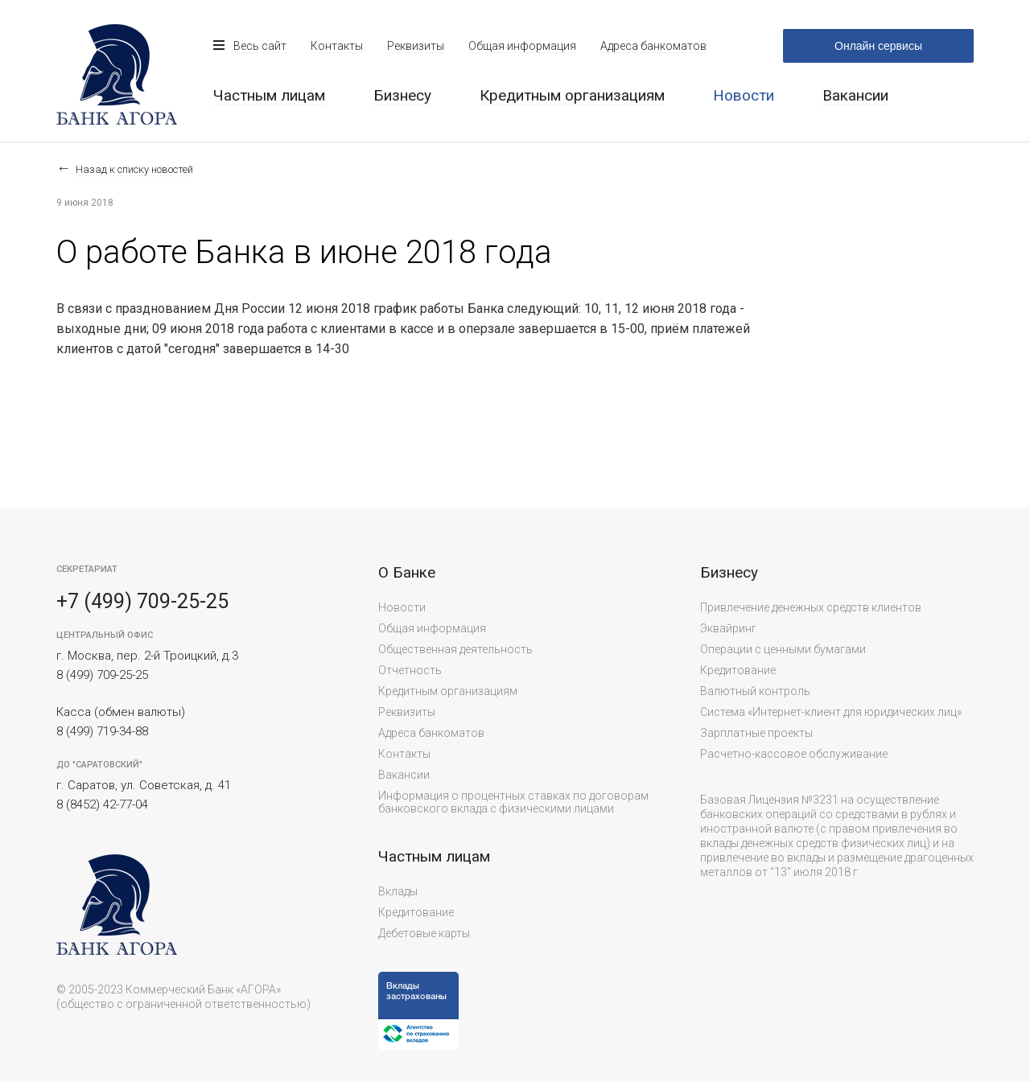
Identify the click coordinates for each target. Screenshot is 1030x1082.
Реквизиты (415, 45)
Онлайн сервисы (878, 45)
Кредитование (416, 912)
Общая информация (522, 45)
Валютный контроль (755, 691)
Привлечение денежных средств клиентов (810, 607)
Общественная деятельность (455, 649)
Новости (402, 607)
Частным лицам (269, 95)
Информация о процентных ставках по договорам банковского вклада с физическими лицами (513, 802)
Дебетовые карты (424, 933)
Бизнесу (402, 95)
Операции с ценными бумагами (783, 649)
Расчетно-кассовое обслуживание (794, 753)
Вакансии (855, 95)
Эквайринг (728, 628)
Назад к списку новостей (134, 169)
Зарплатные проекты (756, 732)
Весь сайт (259, 45)
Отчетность (410, 670)
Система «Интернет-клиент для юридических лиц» (831, 712)
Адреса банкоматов (653, 45)
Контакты (337, 45)
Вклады (398, 891)
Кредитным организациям (572, 95)
